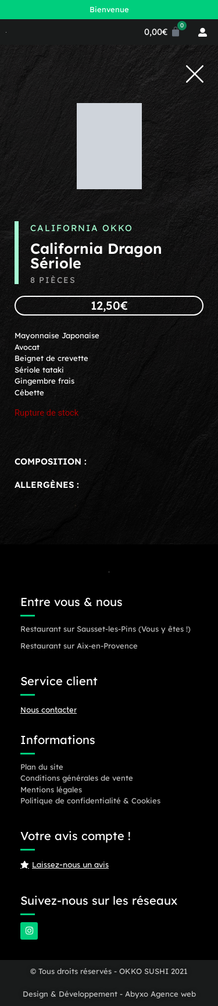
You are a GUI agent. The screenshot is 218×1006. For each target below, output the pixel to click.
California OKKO (81, 227)
